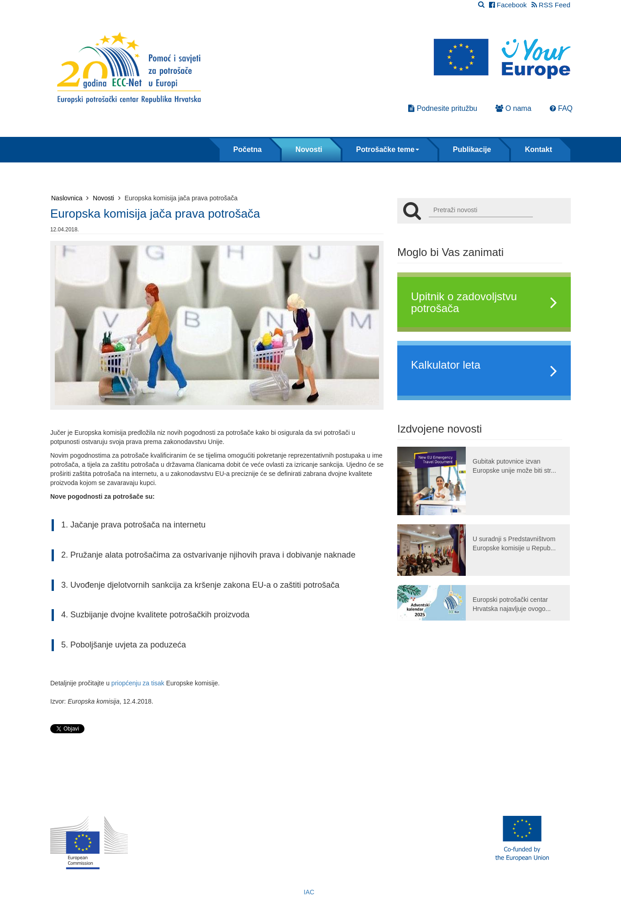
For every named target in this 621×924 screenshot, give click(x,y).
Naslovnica (70, 198)
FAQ (561, 108)
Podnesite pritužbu (442, 108)
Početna (247, 149)
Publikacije (472, 149)
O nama (513, 108)
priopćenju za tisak (137, 683)
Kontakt (538, 149)
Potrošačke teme (387, 149)
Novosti (308, 149)
